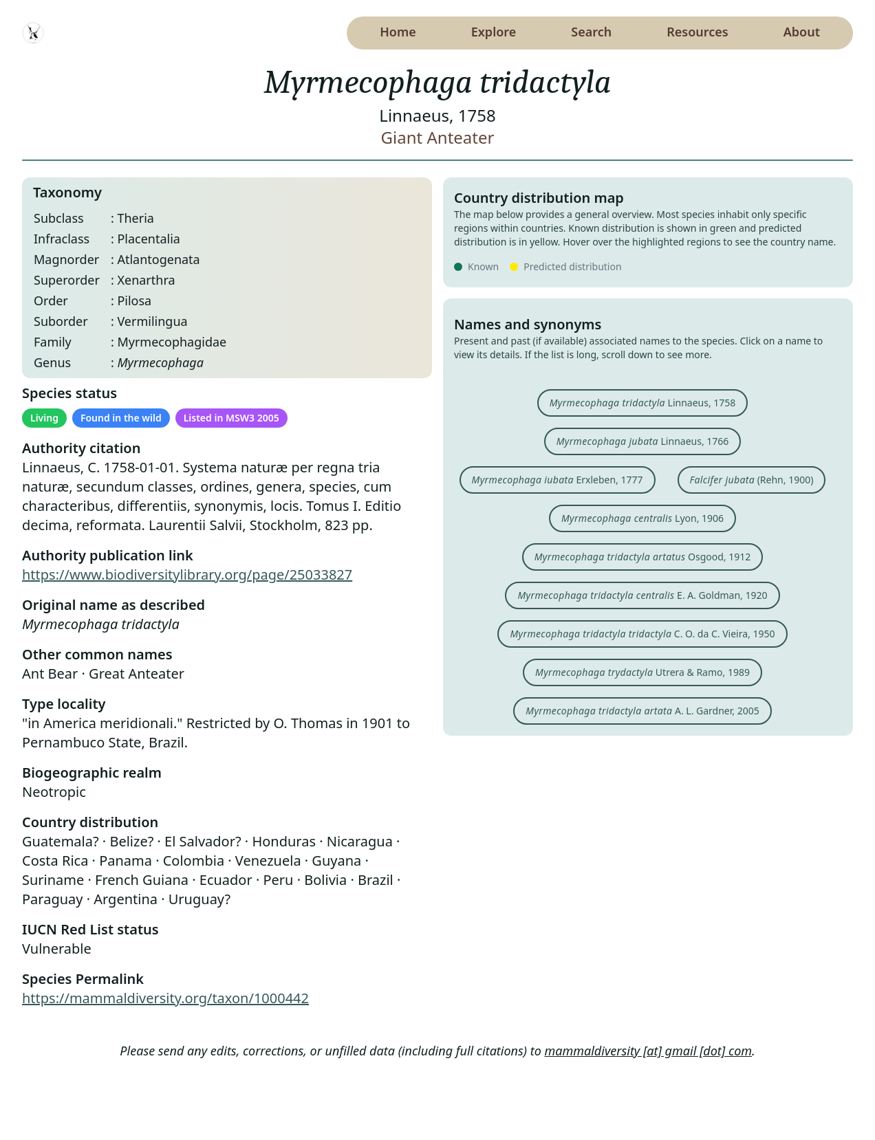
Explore (494, 31)
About (802, 31)
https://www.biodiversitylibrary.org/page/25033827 (187, 574)
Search (591, 31)
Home (398, 31)
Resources (697, 31)
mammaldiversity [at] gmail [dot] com (649, 1050)
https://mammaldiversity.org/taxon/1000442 (165, 998)
